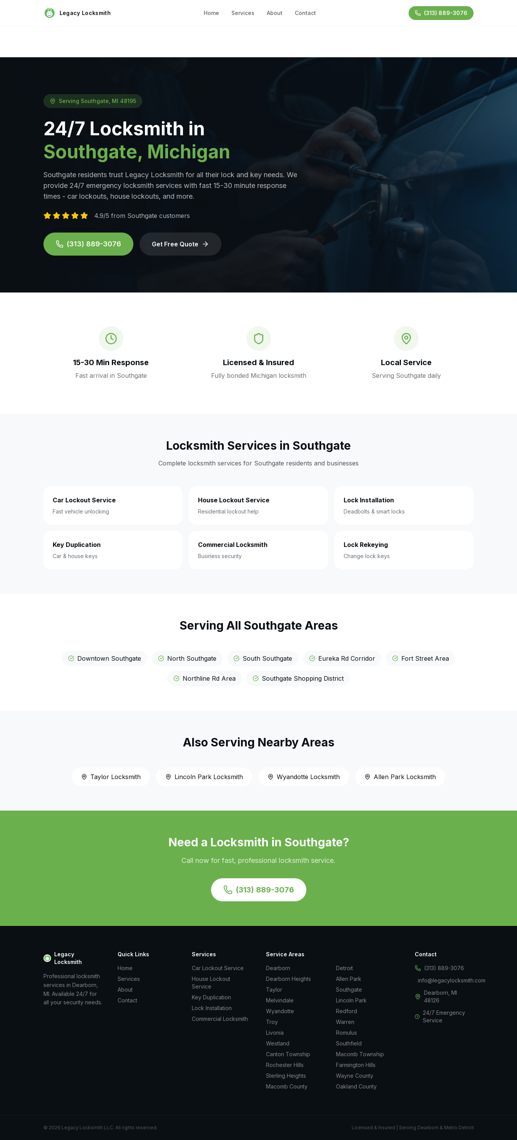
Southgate (349, 989)
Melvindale (280, 1000)
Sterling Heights (286, 1075)
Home (211, 13)
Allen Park (348, 978)
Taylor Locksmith (111, 777)
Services (242, 13)
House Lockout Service (211, 982)
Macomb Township (360, 1054)
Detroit (344, 968)
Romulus (346, 1032)
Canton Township (288, 1054)
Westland (277, 1043)
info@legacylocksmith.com (451, 980)
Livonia (275, 1032)
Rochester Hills (285, 1065)
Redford (346, 1011)
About (275, 13)
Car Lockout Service (218, 968)
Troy (272, 1022)
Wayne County (354, 1075)
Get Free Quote (180, 244)
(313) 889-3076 (88, 244)
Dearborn (278, 968)
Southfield (349, 1043)
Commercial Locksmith (220, 1018)
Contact (305, 13)
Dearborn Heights (288, 978)
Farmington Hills (356, 1065)
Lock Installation (212, 1008)
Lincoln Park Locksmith (204, 777)
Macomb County (287, 1086)
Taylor (274, 989)
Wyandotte (280, 1011)
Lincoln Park (351, 1000)
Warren (345, 1022)
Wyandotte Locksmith (304, 777)
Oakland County (356, 1086)
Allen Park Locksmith (400, 777)
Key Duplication (211, 997)
